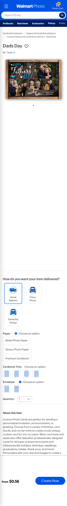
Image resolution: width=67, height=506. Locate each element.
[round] (16, 374)
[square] (7, 374)
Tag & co (10, 52)
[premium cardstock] (17, 358)
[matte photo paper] (16, 340)
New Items (22, 23)
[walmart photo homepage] (30, 6)
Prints (62, 23)
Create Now (50, 481)
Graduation (38, 23)
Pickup (51, 23)
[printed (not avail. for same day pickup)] (16, 389)
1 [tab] (33, 104)
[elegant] (26, 374)
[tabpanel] (33, 79)
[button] (26, 46)
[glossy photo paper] (17, 349)
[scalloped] (36, 374)
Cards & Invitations (12, 33)
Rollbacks (8, 23)
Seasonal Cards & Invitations (41, 33)
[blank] (7, 389)
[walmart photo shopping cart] (57, 6)
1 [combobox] (19, 398)
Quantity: (8, 399)
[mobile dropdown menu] (6, 6)
